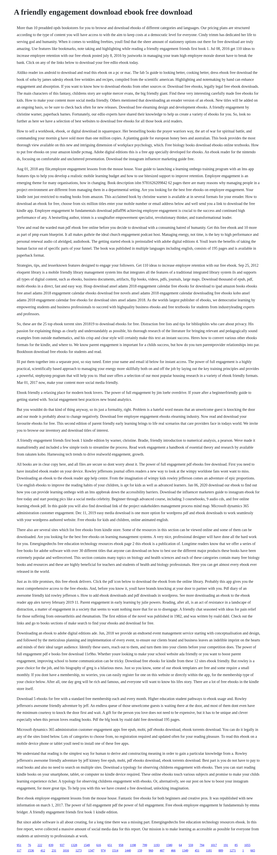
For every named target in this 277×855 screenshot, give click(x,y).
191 (226, 845)
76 (29, 845)
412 (42, 850)
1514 (115, 850)
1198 (133, 845)
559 (191, 845)
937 (62, 845)
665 (252, 850)
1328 (74, 845)
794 (202, 845)
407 (162, 850)
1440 (128, 850)
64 (180, 845)
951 (19, 845)
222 (40, 845)
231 (54, 850)
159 (139, 850)
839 (51, 845)
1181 (209, 850)
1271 (233, 850)
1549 (87, 845)
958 (121, 845)
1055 (247, 845)
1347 (91, 850)
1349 (185, 850)
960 (151, 850)
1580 (169, 845)
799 (144, 845)
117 (19, 850)
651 (110, 845)
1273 (78, 850)
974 (103, 850)
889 (221, 850)
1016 (66, 850)
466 (173, 850)
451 (197, 850)
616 (98, 845)
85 (236, 845)
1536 (31, 850)
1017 (214, 845)
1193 (156, 845)
